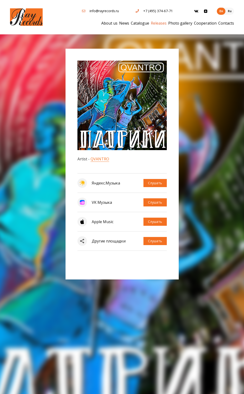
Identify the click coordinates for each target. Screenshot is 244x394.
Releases (159, 23)
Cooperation (205, 23)
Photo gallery (180, 23)
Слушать (155, 183)
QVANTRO (100, 159)
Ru (230, 11)
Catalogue (140, 23)
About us (109, 23)
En (221, 11)
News (124, 23)
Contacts (226, 23)
